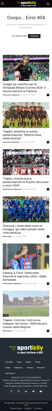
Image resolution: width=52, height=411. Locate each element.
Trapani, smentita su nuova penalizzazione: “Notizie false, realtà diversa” (22, 135)
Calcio (6, 80)
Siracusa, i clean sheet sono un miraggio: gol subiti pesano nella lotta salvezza (23, 229)
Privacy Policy (16, 408)
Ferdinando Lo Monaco (12, 189)
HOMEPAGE (34, 36)
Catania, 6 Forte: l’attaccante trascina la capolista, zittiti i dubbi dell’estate (24, 276)
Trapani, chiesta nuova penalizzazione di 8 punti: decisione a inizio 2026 (26, 182)
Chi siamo (38, 408)
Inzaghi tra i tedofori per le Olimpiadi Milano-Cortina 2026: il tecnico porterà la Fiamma (24, 88)
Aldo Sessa (7, 236)
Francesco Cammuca (11, 95)
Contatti (27, 408)
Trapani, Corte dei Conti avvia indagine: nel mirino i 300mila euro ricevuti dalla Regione (25, 323)
